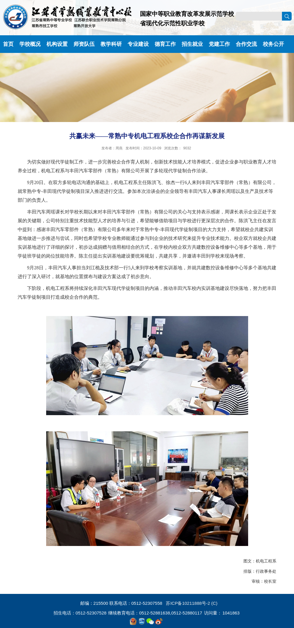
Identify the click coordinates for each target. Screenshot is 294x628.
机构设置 (57, 44)
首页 (8, 44)
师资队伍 (84, 44)
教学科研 (111, 44)
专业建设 (138, 44)
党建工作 (219, 44)
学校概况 (30, 44)
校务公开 (273, 44)
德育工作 (165, 44)
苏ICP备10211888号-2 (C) (191, 603)
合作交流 (246, 44)
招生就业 (192, 44)
